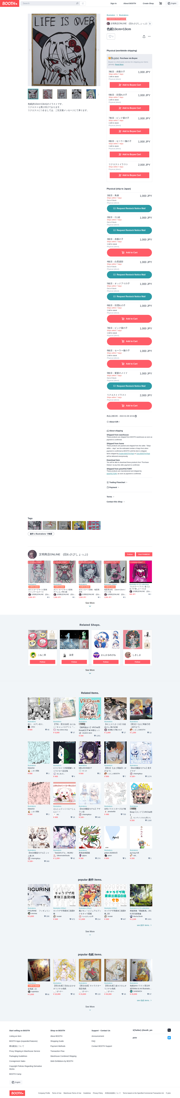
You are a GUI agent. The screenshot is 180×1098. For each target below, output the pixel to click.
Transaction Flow (57, 1051)
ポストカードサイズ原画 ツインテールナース (38, 591)
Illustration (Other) (110, 584)
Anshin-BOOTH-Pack (126, 454)
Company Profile (44, 1093)
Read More (119, 64)
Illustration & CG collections (139, 584)
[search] (77, 3)
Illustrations (123, 15)
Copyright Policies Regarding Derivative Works (25, 1067)
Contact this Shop (115, 502)
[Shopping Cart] (160, 3)
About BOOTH (129, 3)
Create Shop (148, 3)
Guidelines (87, 1093)
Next (98, 50)
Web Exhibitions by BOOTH (62, 1061)
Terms (109, 497)
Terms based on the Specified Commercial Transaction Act (143, 1093)
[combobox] (50, 3)
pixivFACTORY (112, 474)
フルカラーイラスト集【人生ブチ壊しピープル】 (139, 588)
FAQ (93, 1041)
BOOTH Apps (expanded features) (23, 1041)
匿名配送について (16, 1046)
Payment (113, 487)
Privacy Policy (98, 1093)
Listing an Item (15, 1036)
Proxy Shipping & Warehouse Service (24, 1051)
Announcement (98, 1036)
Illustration (111, 15)
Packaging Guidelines (18, 1056)
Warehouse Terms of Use (72, 1093)
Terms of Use (56, 1093)
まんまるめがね (108, 655)
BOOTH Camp (15, 1074)
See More (90, 672)
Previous (30, 50)
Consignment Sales (17, 1061)
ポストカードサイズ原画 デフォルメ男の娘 (64, 591)
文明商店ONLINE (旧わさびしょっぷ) (63, 554)
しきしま (137, 655)
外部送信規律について (113, 1093)
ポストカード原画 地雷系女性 (89, 591)
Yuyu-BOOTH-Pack (143, 454)
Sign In (114, 3)
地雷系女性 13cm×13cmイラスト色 (115, 591)
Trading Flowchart (117, 482)
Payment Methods (58, 1046)
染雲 (71, 655)
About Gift (113, 422)
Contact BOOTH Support (102, 1046)
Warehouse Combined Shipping (63, 1056)
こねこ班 (42, 655)
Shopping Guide (57, 1041)
